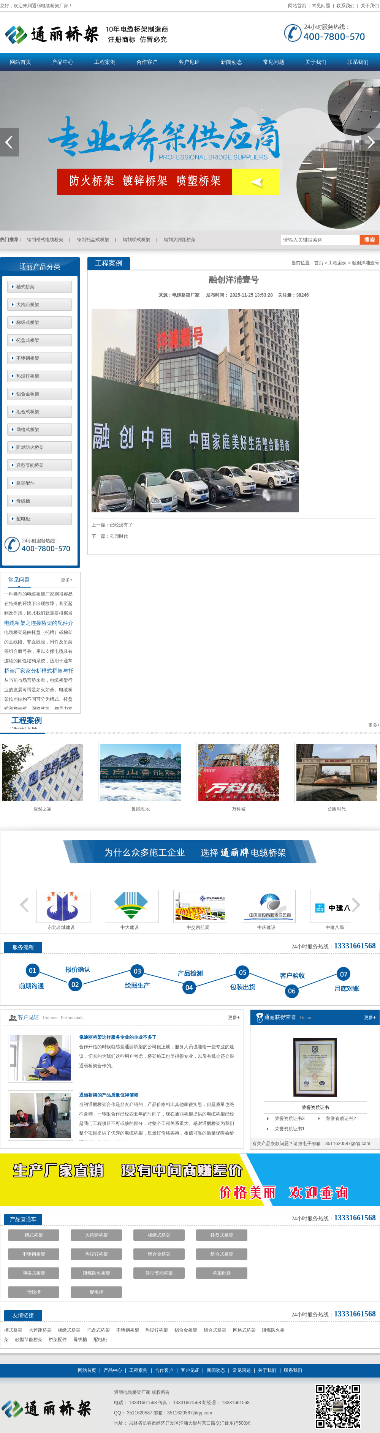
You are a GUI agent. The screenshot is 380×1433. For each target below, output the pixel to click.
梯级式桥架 (27, 322)
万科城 (238, 809)
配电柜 (23, 518)
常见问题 (321, 5)
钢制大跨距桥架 (180, 239)
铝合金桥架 (27, 394)
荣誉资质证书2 (341, 1118)
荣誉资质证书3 (290, 1118)
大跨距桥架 (27, 304)
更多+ (67, 580)
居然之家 (42, 809)
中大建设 (129, 927)
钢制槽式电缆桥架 (45, 239)
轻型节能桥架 (30, 465)
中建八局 (335, 927)
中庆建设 (266, 927)
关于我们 (370, 5)
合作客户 (147, 62)
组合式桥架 (27, 411)
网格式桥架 (27, 429)
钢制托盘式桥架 (93, 239)
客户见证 (189, 62)
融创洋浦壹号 (365, 262)
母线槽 (23, 501)
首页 (318, 262)
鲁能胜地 (140, 809)
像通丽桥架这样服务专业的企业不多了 (118, 1037)
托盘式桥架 (27, 340)
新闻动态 (231, 62)
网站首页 (297, 5)
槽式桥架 (25, 286)
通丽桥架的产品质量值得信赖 (108, 1095)
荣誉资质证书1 (290, 1128)
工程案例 (105, 62)
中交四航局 (198, 927)
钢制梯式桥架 (136, 239)
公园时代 (119, 536)
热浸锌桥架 (27, 376)
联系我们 (345, 5)
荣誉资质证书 (315, 1107)
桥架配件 (25, 483)
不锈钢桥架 (27, 358)
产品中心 (62, 62)
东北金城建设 (61, 927)
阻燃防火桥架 (30, 447)
